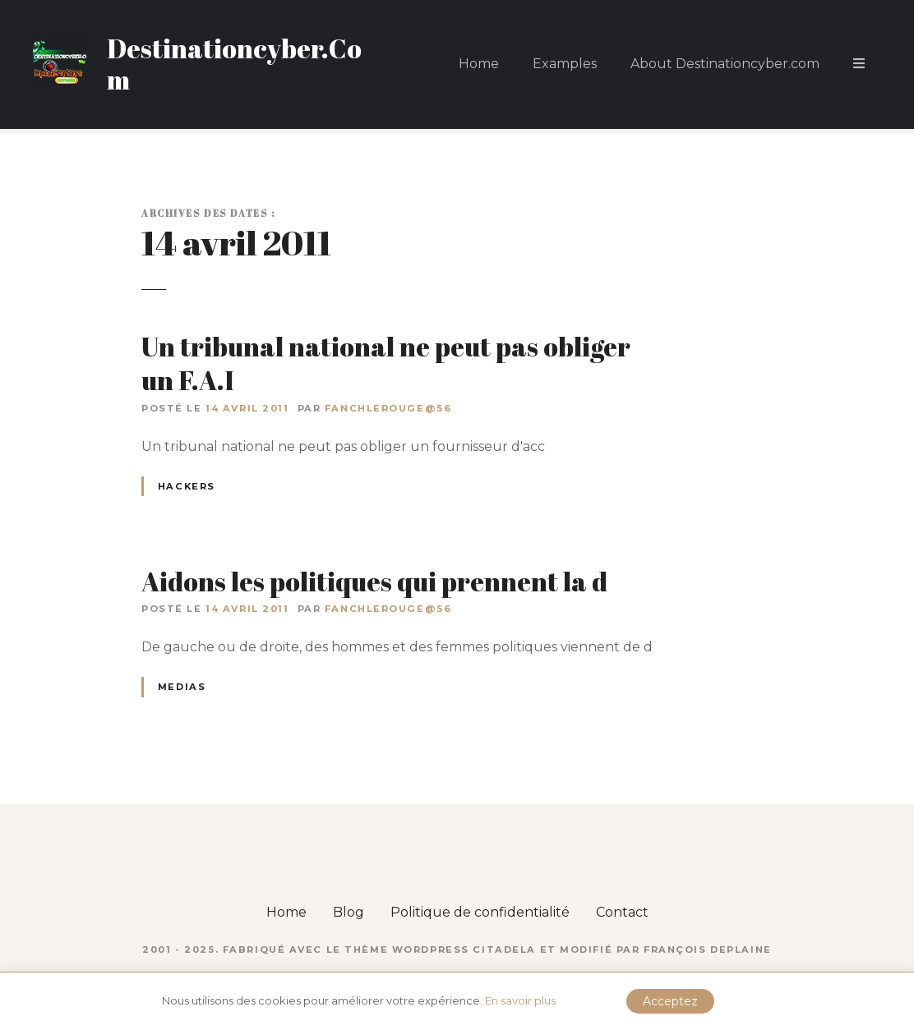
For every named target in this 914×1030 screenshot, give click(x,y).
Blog (348, 912)
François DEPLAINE (708, 949)
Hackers (186, 486)
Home (479, 63)
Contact (622, 912)
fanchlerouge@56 (388, 408)
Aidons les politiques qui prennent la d (374, 581)
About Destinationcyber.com (724, 63)
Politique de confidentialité (480, 912)
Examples (565, 63)
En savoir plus (520, 1000)
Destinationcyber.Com (234, 63)
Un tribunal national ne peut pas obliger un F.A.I (385, 363)
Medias (181, 686)
